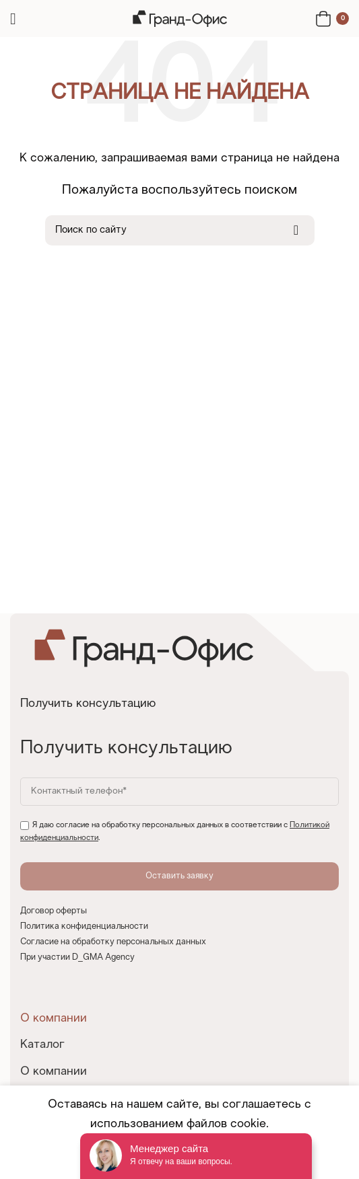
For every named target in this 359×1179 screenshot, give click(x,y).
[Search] (180, 230)
